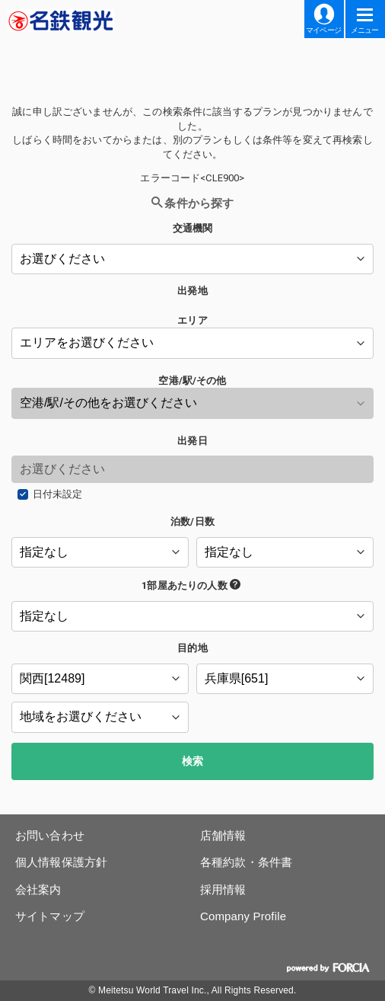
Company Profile (243, 916)
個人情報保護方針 (61, 861)
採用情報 (223, 889)
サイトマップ (49, 916)
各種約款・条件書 (246, 861)
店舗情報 (223, 835)
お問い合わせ (49, 835)
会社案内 (38, 889)
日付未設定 (58, 494)
